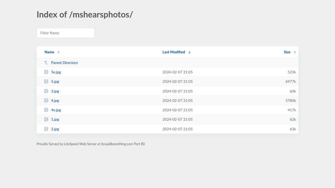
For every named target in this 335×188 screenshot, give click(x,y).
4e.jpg (52, 110)
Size (287, 52)
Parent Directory (61, 62)
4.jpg (51, 100)
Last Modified (174, 52)
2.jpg (51, 129)
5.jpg (51, 81)
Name (49, 52)
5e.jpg (52, 72)
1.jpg (51, 119)
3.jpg (51, 91)
